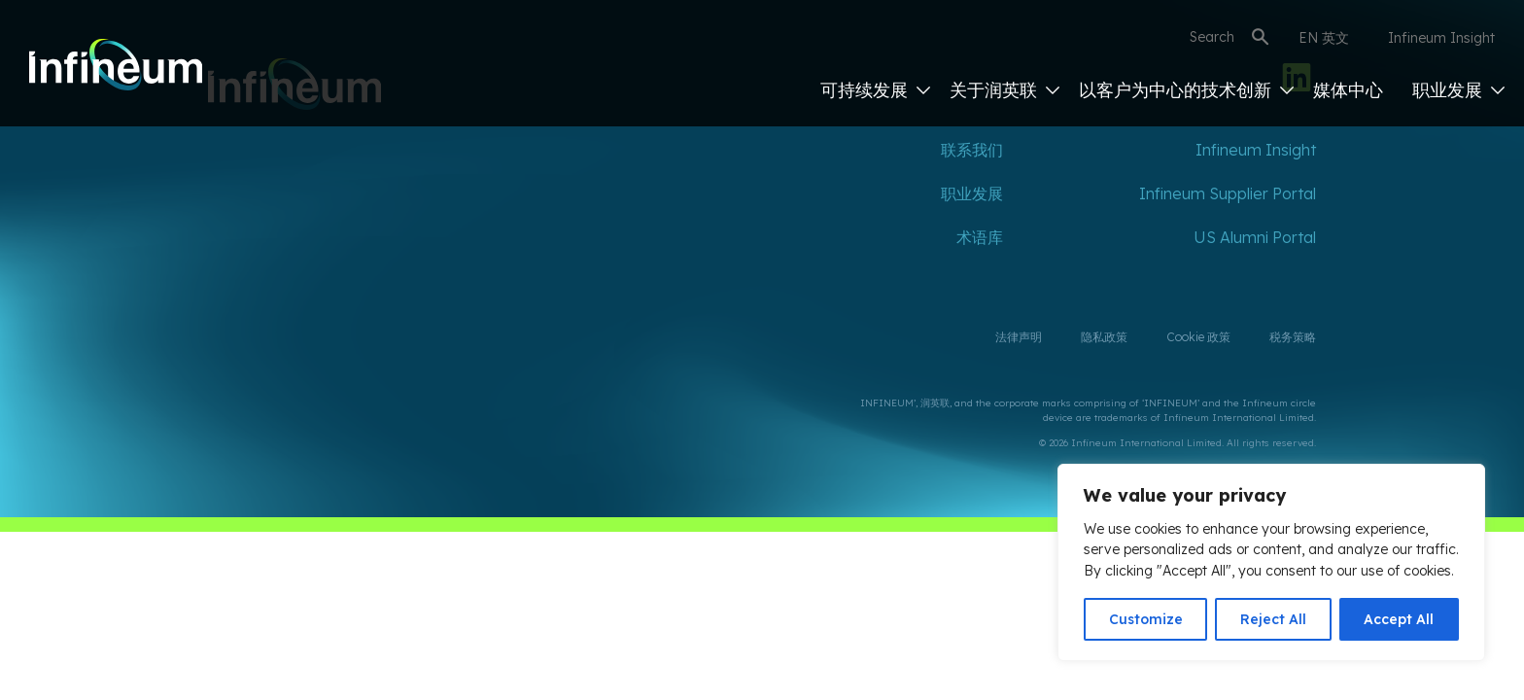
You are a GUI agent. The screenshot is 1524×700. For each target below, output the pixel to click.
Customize (1146, 619)
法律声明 (1018, 337)
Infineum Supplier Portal (1227, 193)
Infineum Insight (1441, 38)
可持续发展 (875, 90)
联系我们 (972, 149)
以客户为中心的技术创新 (1186, 90)
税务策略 (1292, 337)
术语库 (979, 237)
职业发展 (1458, 90)
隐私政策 (1104, 337)
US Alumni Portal (1255, 237)
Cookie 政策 (1198, 337)
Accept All (1399, 619)
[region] (1271, 562)
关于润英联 (1004, 90)
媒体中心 (1348, 90)
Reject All (1273, 619)
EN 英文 (1324, 38)
